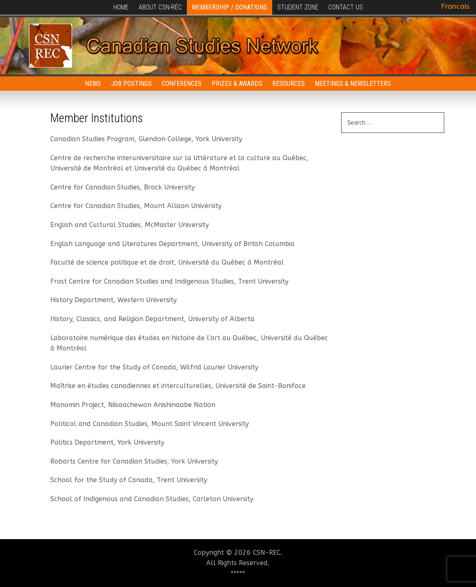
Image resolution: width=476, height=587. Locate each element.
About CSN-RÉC (160, 7)
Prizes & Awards (237, 84)
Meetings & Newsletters (353, 84)
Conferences (182, 84)
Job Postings (131, 84)
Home (121, 7)
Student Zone (297, 7)
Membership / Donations (229, 7)
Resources (288, 84)
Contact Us (345, 7)
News (93, 84)
